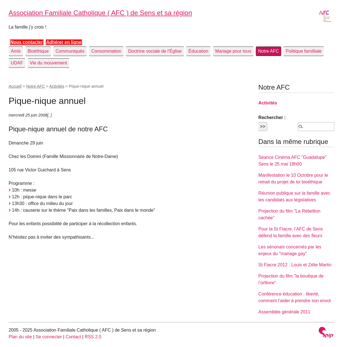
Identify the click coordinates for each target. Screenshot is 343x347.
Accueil (15, 86)
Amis (16, 51)
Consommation (106, 51)
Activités (56, 86)
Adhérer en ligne (63, 42)
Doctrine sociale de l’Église (154, 51)
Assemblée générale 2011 (284, 311)
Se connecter (49, 336)
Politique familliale (303, 51)
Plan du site (20, 336)
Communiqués (70, 51)
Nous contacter (26, 42)
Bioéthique (38, 51)
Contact (73, 336)
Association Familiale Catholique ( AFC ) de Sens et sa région (100, 13)
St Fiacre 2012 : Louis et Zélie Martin (294, 264)
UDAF (17, 62)
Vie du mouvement (48, 62)
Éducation (198, 51)
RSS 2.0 (93, 336)
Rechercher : (272, 117)
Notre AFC (268, 51)
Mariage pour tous (233, 51)
